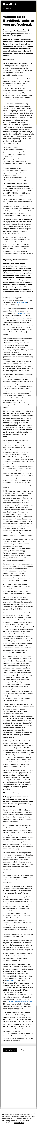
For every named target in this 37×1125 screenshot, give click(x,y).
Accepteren (10, 1050)
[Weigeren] (23, 1050)
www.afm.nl (11, 981)
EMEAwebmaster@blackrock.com (19, 1002)
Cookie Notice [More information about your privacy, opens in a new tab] (19, 1123)
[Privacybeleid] (7, 8)
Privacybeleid (22, 302)
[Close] (34, 1113)
